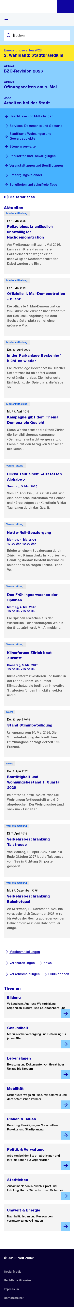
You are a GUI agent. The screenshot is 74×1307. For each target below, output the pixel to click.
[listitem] (13, 1271)
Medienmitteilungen (22, 952)
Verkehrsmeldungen (22, 974)
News (45, 963)
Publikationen (56, 974)
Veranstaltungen (19, 963)
